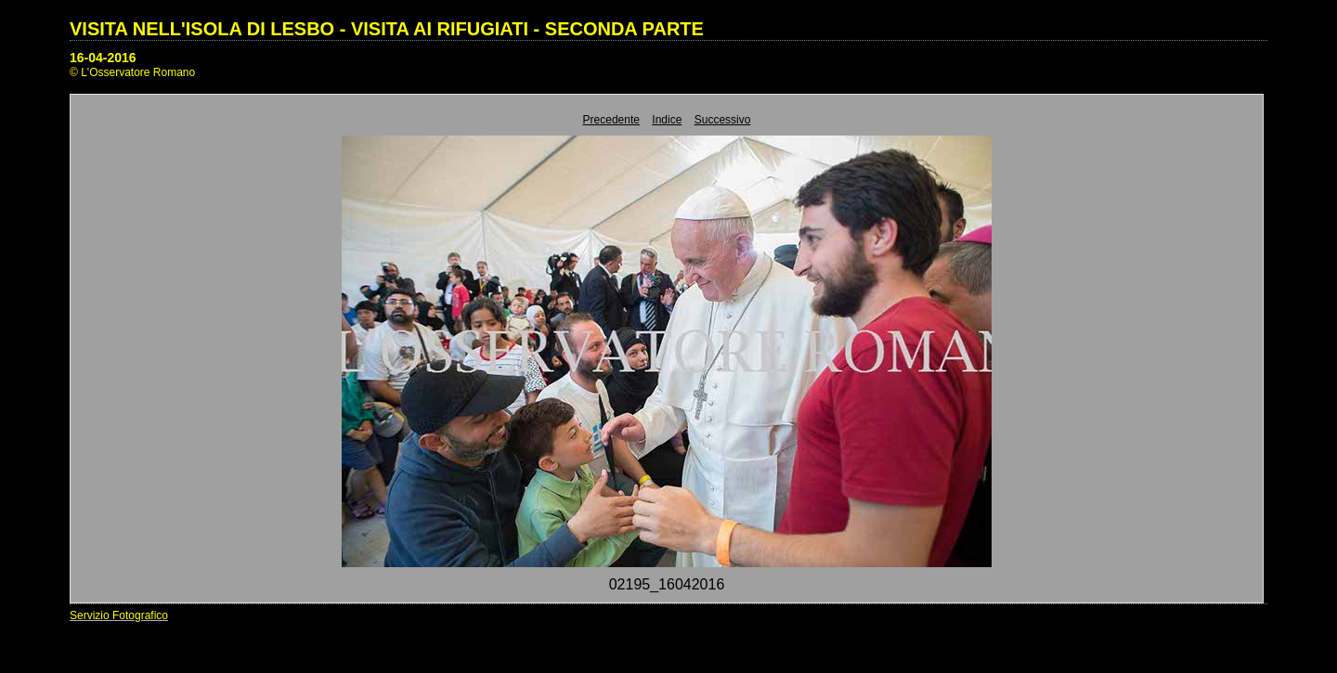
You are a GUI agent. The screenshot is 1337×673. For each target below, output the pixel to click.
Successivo (722, 119)
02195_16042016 (667, 584)
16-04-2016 (103, 57)
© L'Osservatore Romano (132, 72)
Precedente (611, 119)
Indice (666, 119)
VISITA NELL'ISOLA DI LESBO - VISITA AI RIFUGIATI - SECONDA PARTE (387, 29)
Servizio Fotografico (119, 615)
